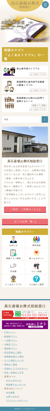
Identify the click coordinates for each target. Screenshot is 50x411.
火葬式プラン (10, 344)
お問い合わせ (12, 396)
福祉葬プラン (10, 348)
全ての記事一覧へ (24, 221)
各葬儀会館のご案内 (14, 356)
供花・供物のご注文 (14, 372)
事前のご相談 (10, 364)
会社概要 (10, 393)
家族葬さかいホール (16, 385)
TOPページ (9, 332)
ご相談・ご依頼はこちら (24, 209)
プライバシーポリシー (17, 400)
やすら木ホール (14, 380)
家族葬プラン (10, 336)
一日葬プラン (10, 340)
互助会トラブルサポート (16, 368)
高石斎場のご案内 (13, 352)
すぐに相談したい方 (14, 360)
